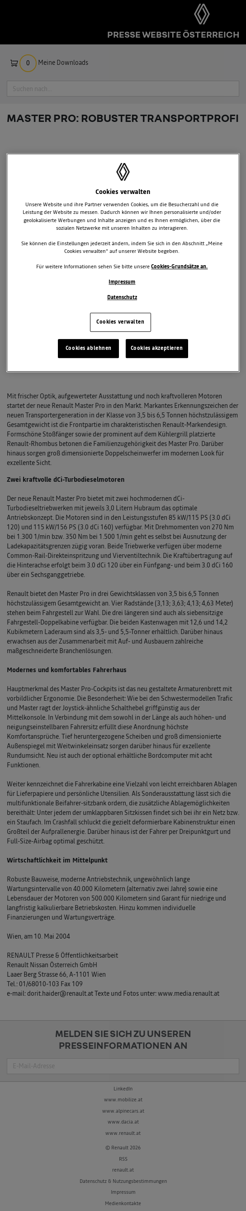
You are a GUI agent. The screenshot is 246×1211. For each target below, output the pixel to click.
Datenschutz (122, 297)
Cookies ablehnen (89, 348)
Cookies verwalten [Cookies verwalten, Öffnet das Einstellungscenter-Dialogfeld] (120, 321)
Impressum (122, 282)
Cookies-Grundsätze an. (179, 266)
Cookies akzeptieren (157, 348)
